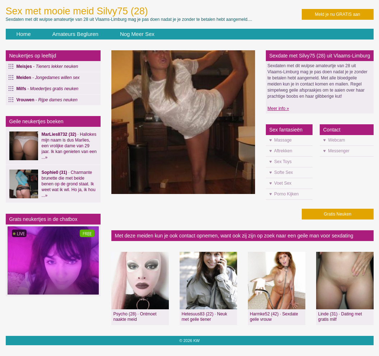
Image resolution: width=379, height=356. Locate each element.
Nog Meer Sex (137, 34)
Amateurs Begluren (75, 34)
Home (24, 34)
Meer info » (278, 108)
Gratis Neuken (337, 214)
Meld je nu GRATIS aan (337, 14)
